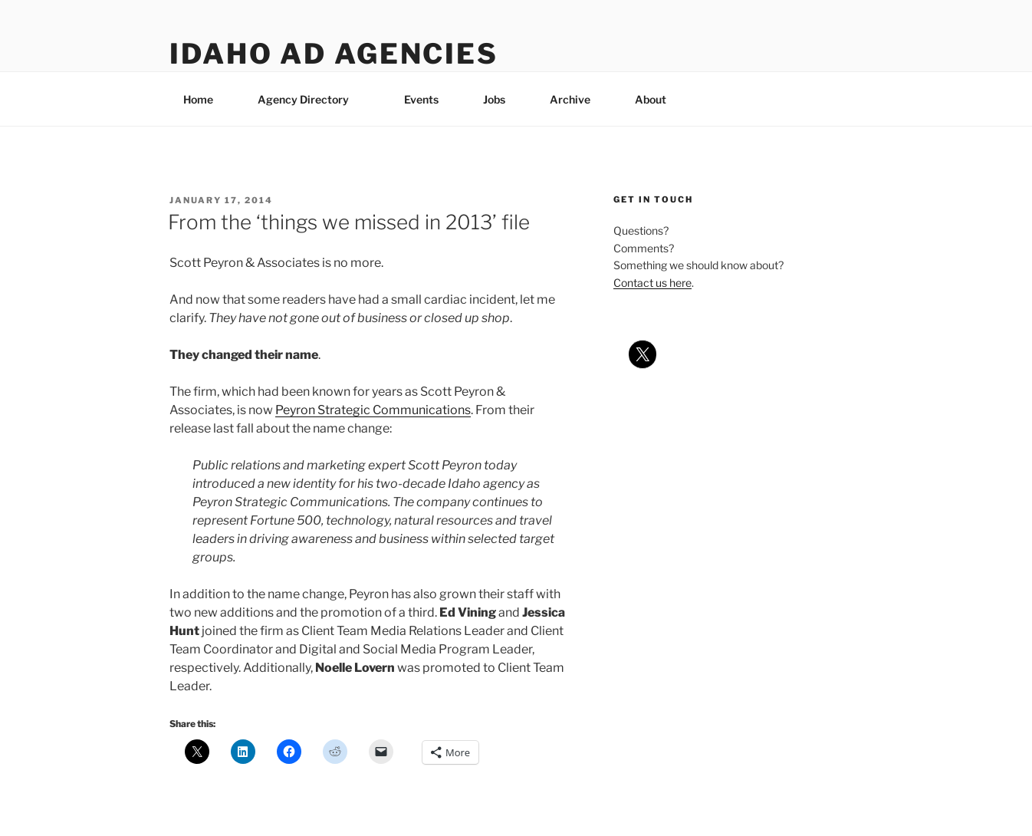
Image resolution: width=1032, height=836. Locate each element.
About (658, 99)
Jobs (494, 99)
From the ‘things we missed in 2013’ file (349, 222)
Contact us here (652, 282)
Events (421, 99)
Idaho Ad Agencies (333, 54)
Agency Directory (310, 99)
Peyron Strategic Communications (373, 410)
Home (198, 99)
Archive (570, 99)
